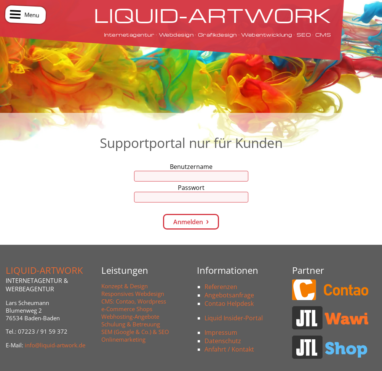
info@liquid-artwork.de (55, 345)
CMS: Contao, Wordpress (133, 301)
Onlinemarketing (123, 339)
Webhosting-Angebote (130, 316)
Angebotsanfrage (229, 295)
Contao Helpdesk (229, 303)
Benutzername (191, 166)
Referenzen (221, 287)
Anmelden (188, 222)
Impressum (221, 332)
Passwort (191, 187)
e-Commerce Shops (126, 309)
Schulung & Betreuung (130, 324)
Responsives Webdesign (132, 293)
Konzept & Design (124, 286)
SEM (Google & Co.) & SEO (135, 332)
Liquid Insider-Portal (234, 318)
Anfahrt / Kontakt (229, 349)
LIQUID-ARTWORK (44, 270)
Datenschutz (223, 341)
